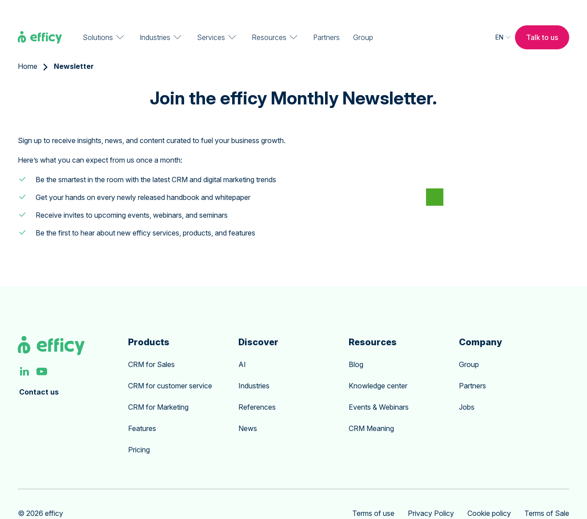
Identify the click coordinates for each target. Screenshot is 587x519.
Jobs (466, 388)
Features (142, 410)
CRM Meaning (371, 410)
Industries (253, 367)
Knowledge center (378, 367)
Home (27, 48)
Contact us (39, 373)
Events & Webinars (379, 388)
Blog (356, 346)
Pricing (139, 431)
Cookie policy (489, 495)
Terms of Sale (546, 495)
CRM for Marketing (158, 388)
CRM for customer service (170, 367)
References (257, 388)
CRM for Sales (151, 346)
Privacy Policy (431, 495)
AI (242, 346)
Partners (326, 17)
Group (363, 17)
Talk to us (542, 17)
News (247, 410)
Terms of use (373, 495)
